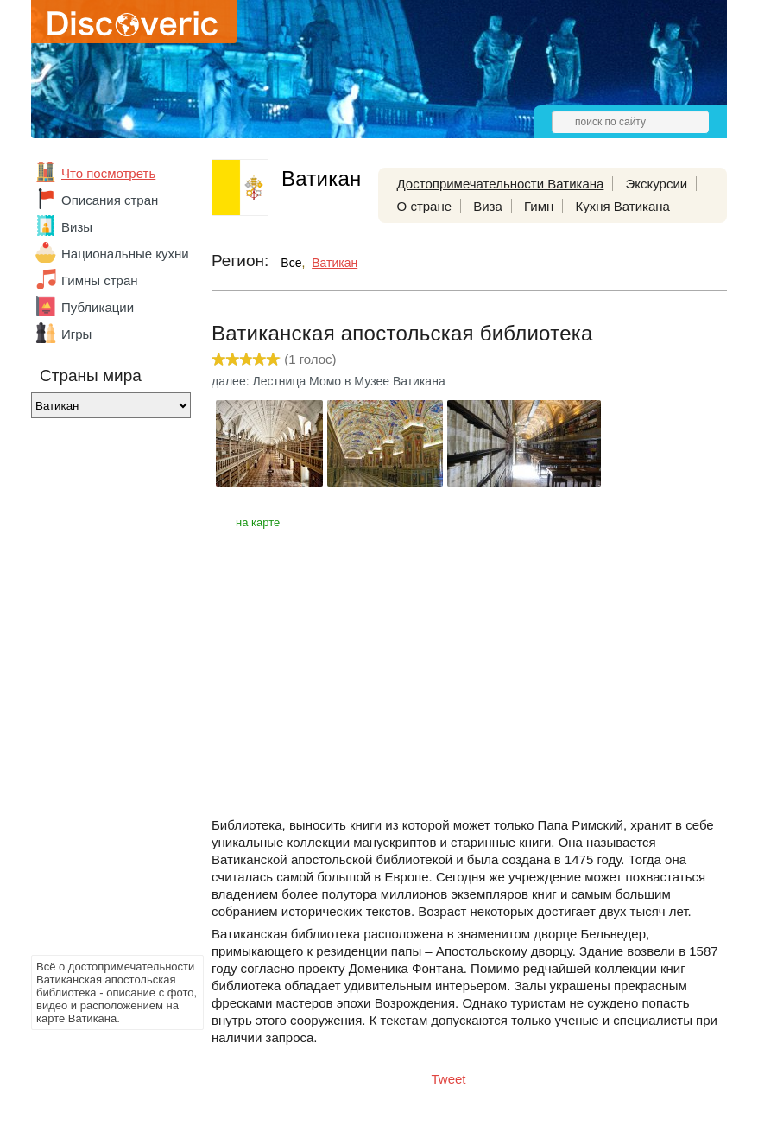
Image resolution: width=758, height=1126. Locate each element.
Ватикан (334, 263)
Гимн (538, 206)
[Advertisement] (100, 691)
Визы (76, 226)
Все (291, 263)
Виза (487, 206)
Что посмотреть (108, 173)
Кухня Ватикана (622, 206)
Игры (76, 334)
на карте (258, 522)
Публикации (97, 307)
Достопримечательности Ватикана (500, 183)
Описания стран (109, 200)
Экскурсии (657, 183)
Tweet (449, 1079)
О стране (424, 206)
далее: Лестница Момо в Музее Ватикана (328, 381)
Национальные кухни (125, 253)
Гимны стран (99, 280)
